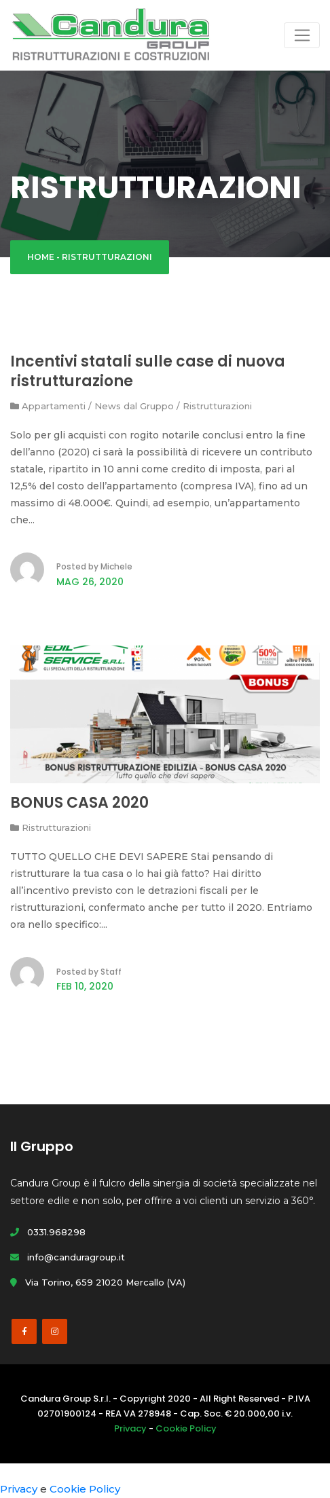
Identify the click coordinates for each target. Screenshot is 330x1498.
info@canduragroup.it (67, 1257)
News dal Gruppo (134, 405)
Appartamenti (54, 405)
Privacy (130, 1428)
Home (40, 257)
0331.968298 (48, 1232)
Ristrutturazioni (217, 405)
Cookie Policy (186, 1428)
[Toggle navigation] (302, 35)
